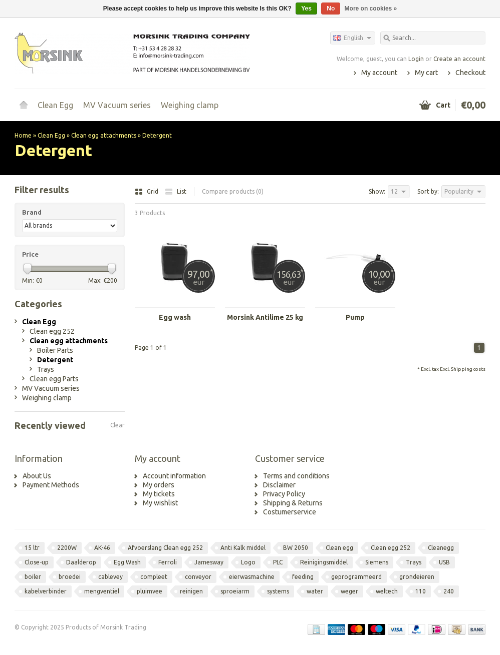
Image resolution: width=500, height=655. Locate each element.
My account (379, 73)
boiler (33, 576)
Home (24, 105)
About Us (37, 476)
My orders (158, 485)
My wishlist (160, 503)
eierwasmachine (252, 576)
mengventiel (101, 591)
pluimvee (149, 591)
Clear (117, 425)
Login (416, 59)
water (315, 591)
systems (278, 591)
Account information (174, 476)
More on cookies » (371, 8)
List (175, 191)
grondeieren (416, 576)
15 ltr (32, 547)
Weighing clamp (189, 105)
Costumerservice (289, 512)
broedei (70, 576)
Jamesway (208, 562)
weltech (387, 591)
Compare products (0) (233, 191)
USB (444, 562)
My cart (426, 73)
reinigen (191, 591)
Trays (45, 369)
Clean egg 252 (52, 331)
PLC (278, 562)
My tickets (159, 494)
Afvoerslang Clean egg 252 (165, 547)
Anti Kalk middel (243, 547)
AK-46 (102, 547)
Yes (306, 8)
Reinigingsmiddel (324, 562)
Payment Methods (51, 485)
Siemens (376, 562)
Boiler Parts (55, 350)
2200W (67, 547)
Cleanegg (441, 547)
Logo (248, 562)
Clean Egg (55, 105)
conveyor (198, 576)
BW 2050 (295, 547)
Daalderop (81, 562)
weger (349, 591)
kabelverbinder (46, 591)
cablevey (110, 576)
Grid (147, 191)
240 (448, 591)
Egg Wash (127, 562)
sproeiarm (234, 591)
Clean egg (339, 547)
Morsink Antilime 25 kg (265, 317)
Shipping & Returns (293, 503)
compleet (153, 576)
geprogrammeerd (356, 576)
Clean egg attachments (103, 135)
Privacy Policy (284, 494)
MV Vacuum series (117, 105)
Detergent (157, 135)
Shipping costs (468, 369)
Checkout (470, 73)
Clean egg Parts (54, 379)
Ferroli (167, 562)
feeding (303, 576)
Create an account (459, 59)
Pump (355, 317)
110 (420, 591)
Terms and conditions (296, 476)
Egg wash (175, 317)
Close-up (37, 562)
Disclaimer (279, 485)
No (331, 8)
